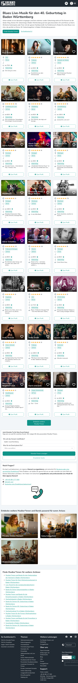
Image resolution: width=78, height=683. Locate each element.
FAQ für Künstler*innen (8, 640)
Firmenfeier (24, 651)
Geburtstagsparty (26, 642)
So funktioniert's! (26, 31)
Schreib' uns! (9, 482)
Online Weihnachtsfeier (27, 657)
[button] (73, 3)
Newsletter (43, 666)
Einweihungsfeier (25, 675)
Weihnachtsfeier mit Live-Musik (28, 654)
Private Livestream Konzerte (29, 668)
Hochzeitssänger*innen (27, 647)
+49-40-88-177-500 (12, 480)
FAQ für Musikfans (6, 642)
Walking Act (24, 677)
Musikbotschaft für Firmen (28, 660)
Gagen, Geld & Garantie (7, 644)
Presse (42, 661)
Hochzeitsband (25, 644)
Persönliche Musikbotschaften (29, 662)
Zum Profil (13, 80)
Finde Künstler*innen (11, 31)
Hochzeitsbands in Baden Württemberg (19, 599)
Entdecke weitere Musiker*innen (39, 423)
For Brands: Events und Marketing (47, 641)
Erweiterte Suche (39, 458)
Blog (41, 657)
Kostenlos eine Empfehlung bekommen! (18, 484)
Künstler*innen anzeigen (39, 454)
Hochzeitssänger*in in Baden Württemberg (20, 611)
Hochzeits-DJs (25, 649)
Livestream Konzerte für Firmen (27, 665)
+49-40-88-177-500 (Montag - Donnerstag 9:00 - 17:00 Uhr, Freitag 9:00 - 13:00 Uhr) (48, 677)
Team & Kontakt (44, 650)
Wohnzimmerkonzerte (27, 640)
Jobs (41, 659)
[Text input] (67, 657)
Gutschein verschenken (7, 647)
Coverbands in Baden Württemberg (17, 623)
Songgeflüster (44, 644)
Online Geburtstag (26, 671)
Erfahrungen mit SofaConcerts (44, 654)
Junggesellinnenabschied (28, 673)
